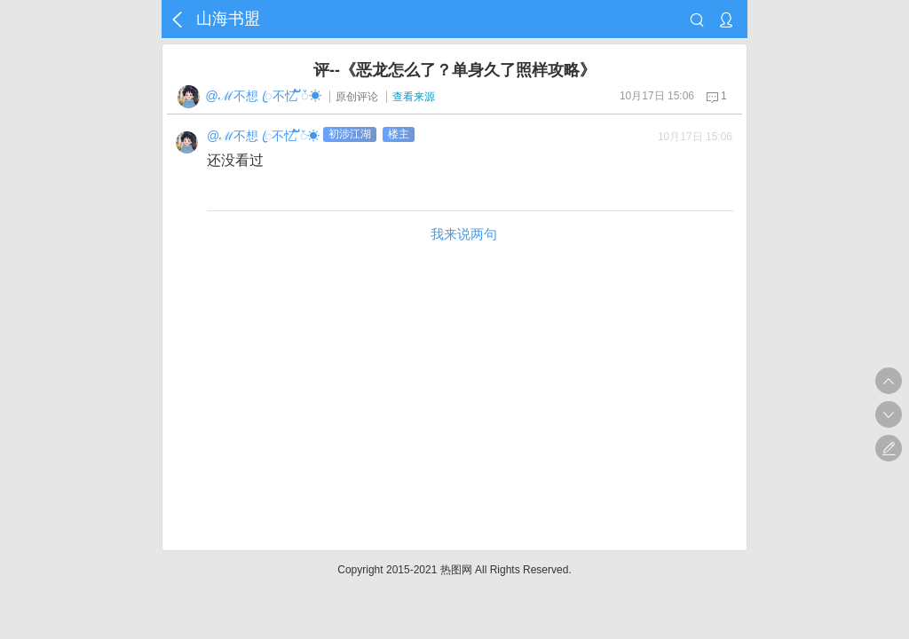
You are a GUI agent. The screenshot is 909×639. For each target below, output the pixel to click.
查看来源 (413, 97)
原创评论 (357, 97)
